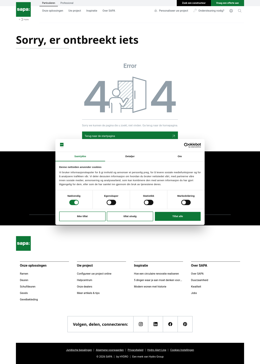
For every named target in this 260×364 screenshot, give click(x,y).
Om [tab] (180, 156)
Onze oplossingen (52, 10)
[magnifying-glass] (239, 10)
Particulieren (48, 3)
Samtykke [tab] (80, 156)
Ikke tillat (82, 216)
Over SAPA (108, 10)
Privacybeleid (135, 350)
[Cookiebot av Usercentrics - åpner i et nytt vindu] (186, 145)
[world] (231, 10)
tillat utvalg (129, 216)
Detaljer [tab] (130, 156)
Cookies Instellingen (182, 350)
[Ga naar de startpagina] (23, 11)
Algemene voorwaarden (110, 350)
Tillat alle (177, 216)
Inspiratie (91, 10)
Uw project (74, 10)
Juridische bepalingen (79, 350)
